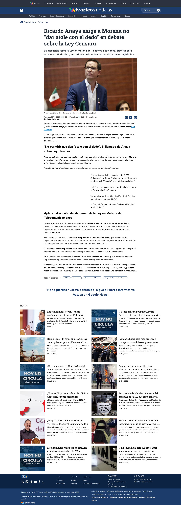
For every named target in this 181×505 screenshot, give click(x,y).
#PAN (126, 175)
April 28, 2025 (97, 207)
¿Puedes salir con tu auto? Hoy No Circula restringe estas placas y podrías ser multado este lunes (139, 313)
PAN (66, 278)
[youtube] (35, 482)
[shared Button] (135, 117)
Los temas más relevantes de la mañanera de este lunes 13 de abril (65, 313)
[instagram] (26, 482)
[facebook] (39, 482)
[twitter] (22, 482)
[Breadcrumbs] (22, 22)
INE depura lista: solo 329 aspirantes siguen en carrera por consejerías (138, 449)
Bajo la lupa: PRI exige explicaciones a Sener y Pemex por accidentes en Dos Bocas (67, 340)
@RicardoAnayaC (98, 178)
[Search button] (158, 10)
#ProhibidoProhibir (126, 196)
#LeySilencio (111, 196)
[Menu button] (30, 10)
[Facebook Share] (126, 117)
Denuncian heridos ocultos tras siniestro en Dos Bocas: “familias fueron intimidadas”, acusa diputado (140, 368)
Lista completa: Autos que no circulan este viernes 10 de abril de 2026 (67, 449)
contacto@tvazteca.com (142, 479)
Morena (76, 278)
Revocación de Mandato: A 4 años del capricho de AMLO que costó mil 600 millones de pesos (138, 395)
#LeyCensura (109, 190)
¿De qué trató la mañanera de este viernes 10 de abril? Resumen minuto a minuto (67, 422)
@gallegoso (99, 196)
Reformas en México (92, 278)
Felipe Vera (56, 119)
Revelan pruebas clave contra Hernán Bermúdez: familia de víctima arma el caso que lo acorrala (139, 422)
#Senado (106, 181)
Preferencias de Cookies (114, 491)
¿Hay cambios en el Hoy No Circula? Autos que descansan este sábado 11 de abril (67, 368)
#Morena (131, 178)
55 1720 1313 (138, 482)
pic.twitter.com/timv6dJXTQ (103, 199)
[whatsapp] (43, 482)
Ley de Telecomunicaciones (115, 278)
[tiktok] (31, 482)
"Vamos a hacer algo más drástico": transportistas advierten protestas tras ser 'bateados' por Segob (139, 340)
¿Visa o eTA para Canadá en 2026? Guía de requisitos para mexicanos (67, 395)
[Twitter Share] (130, 117)
